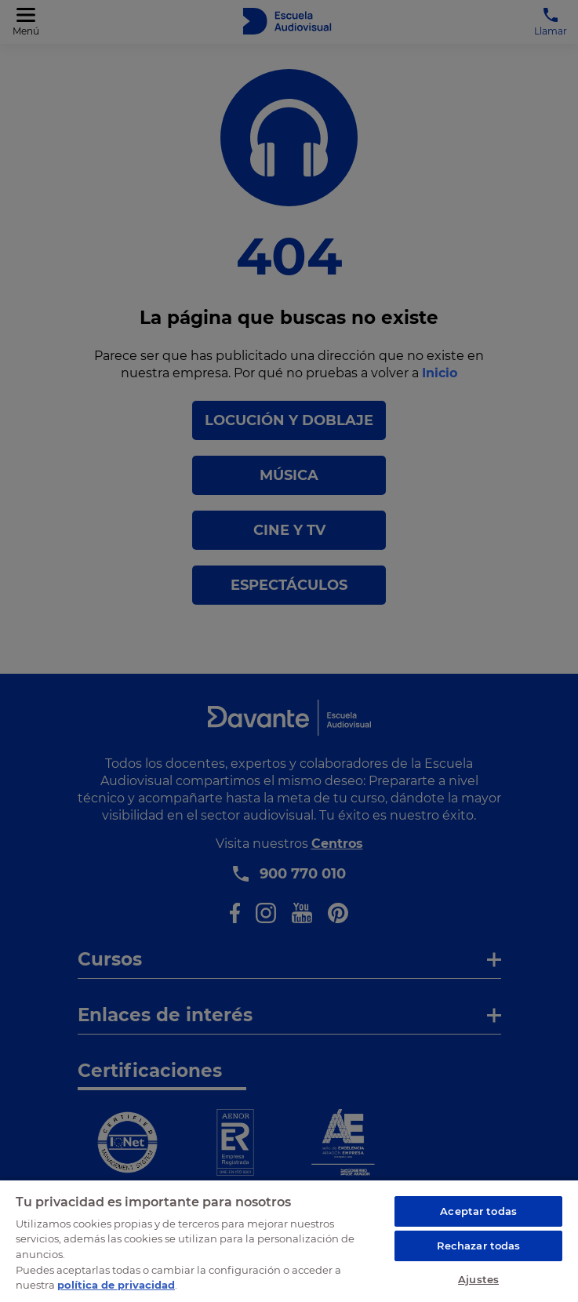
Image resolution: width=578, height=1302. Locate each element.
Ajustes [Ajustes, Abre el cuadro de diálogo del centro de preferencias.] (478, 1279)
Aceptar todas (478, 1211)
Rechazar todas (479, 1245)
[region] (289, 1240)
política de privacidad (116, 1284)
